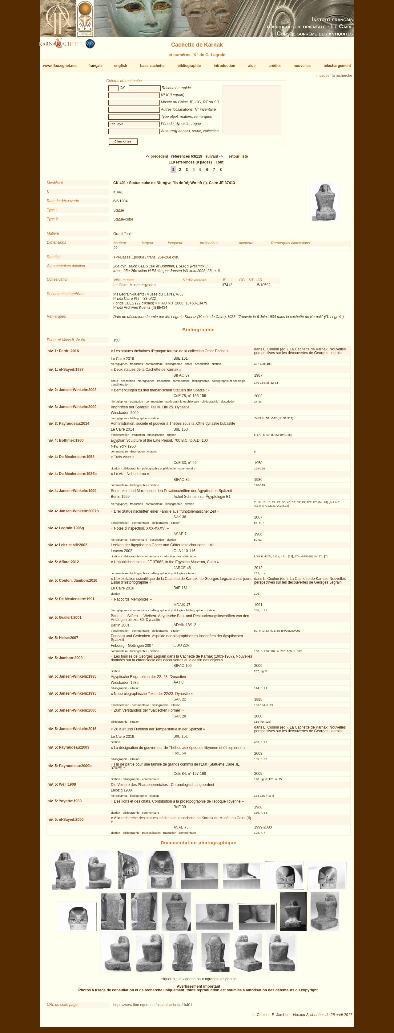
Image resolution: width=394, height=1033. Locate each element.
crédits (274, 66)
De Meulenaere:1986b (78, 476)
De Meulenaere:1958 (76, 459)
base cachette (152, 66)
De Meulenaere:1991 (76, 601)
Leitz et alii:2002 (73, 547)
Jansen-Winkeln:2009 (77, 409)
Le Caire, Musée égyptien (135, 287)
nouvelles (302, 66)
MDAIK (179, 607)
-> (214, 159)
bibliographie (189, 66)
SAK (177, 519)
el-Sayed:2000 (71, 822)
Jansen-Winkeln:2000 (77, 713)
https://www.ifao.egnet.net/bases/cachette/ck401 (152, 1007)
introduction (224, 66)
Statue (118, 212)
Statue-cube (123, 222)
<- (157, 159)
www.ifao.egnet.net (60, 66)
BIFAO (179, 378)
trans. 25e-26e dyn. (163, 260)
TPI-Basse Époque (128, 260)
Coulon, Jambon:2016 (78, 583)
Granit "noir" (123, 236)
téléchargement (337, 66)
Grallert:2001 (70, 620)
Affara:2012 (69, 564)
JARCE (180, 570)
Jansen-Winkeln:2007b (78, 513)
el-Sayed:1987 (71, 372)
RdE (177, 756)
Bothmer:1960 (71, 442)
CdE (177, 398)
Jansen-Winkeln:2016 (77, 731)
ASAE (178, 536)
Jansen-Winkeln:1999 (77, 493)
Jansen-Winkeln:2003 (77, 392)
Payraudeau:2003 (74, 750)
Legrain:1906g (71, 530)
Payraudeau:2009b (75, 768)
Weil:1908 (67, 787)
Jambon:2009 (70, 660)
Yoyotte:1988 (70, 803)
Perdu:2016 (69, 353)
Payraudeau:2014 (74, 426)
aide (251, 66)
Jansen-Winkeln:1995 (77, 696)
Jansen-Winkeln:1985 (77, 679)
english (120, 66)
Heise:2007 (68, 640)
